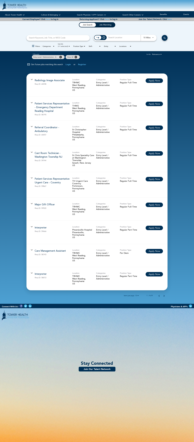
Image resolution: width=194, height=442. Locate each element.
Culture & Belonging (51, 14)
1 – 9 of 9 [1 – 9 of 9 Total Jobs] (150, 295)
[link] (97, 85)
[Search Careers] (165, 38)
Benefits (163, 14)
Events (186, 14)
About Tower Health (15, 14)
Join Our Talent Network (97, 369)
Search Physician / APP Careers (91, 14)
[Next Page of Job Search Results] (164, 295)
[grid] (92, 57)
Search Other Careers (132, 14)
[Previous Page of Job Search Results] (159, 295)
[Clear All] (75, 57)
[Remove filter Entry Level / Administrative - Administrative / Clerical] (60, 57)
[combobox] (58, 38)
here (48, 19)
